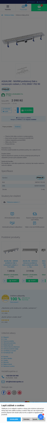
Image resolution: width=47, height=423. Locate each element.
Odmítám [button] (26, 419)
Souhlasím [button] (14, 419)
